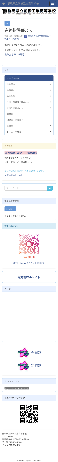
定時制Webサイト (29, 277)
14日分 (10, 209)
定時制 (29, 365)
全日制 (36, 353)
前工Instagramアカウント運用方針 (29, 263)
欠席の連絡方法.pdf (13, 175)
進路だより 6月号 (14, 54)
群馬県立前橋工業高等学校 (23, 3)
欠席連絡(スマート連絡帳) (21, 152)
